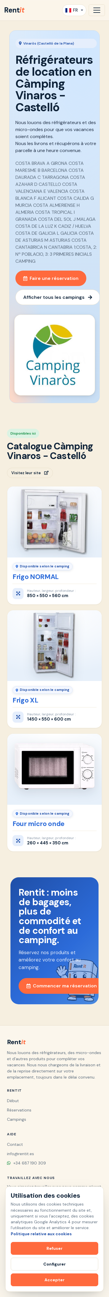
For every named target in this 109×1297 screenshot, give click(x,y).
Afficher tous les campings (57, 297)
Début (13, 1100)
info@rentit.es (20, 1153)
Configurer (54, 1264)
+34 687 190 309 (26, 1163)
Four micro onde (38, 823)
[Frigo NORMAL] (54, 522)
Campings (16, 1119)
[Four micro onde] (54, 769)
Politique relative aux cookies (41, 1233)
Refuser (54, 1248)
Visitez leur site (30, 472)
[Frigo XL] (54, 646)
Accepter (54, 1279)
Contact (15, 1144)
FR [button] (71, 10)
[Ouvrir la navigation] (97, 10)
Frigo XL (25, 700)
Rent (14, 10)
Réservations (19, 1110)
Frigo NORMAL (35, 576)
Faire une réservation (50, 278)
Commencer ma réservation (61, 986)
